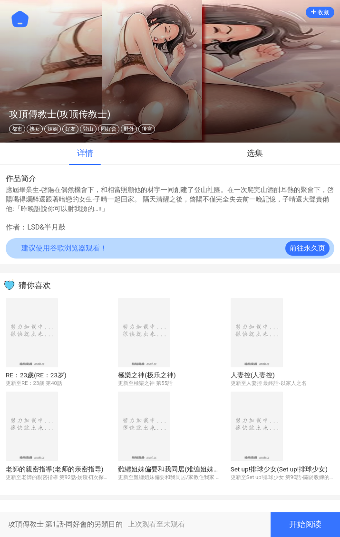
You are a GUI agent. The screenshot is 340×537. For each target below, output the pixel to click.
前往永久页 (307, 248)
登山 (88, 129)
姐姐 (53, 129)
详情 (85, 153)
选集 (255, 153)
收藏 (320, 12)
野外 (129, 129)
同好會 (109, 129)
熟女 (34, 129)
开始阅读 (305, 524)
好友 (70, 129)
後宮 (147, 129)
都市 (17, 129)
